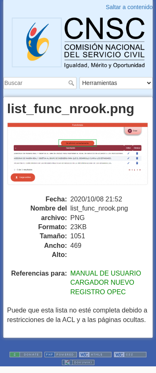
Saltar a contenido (129, 7)
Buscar (72, 83)
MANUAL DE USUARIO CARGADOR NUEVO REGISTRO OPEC (105, 282)
